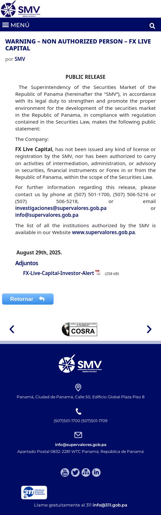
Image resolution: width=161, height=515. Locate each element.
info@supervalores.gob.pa (46, 215)
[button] (15, 24)
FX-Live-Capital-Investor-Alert (58, 273)
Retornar (27, 299)
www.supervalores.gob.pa (103, 232)
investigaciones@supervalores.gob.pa (60, 208)
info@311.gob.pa (110, 504)
